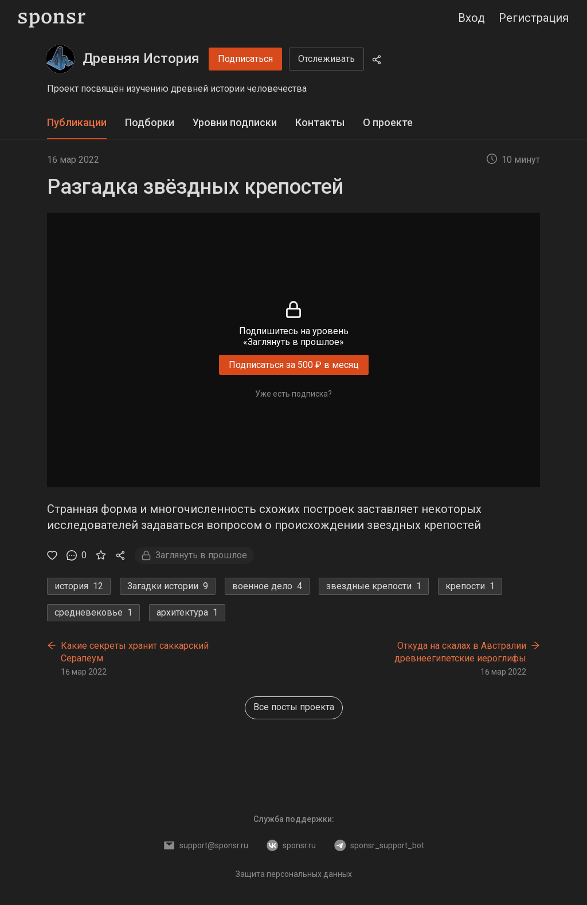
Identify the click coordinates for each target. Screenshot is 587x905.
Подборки (149, 122)
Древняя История (141, 58)
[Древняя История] (60, 59)
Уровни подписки (235, 122)
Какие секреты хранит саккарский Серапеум (135, 652)
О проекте (388, 122)
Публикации (77, 122)
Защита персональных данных (294, 874)
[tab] (77, 123)
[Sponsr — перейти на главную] (51, 18)
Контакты (320, 122)
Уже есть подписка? (293, 393)
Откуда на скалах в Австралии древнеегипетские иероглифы (460, 652)
